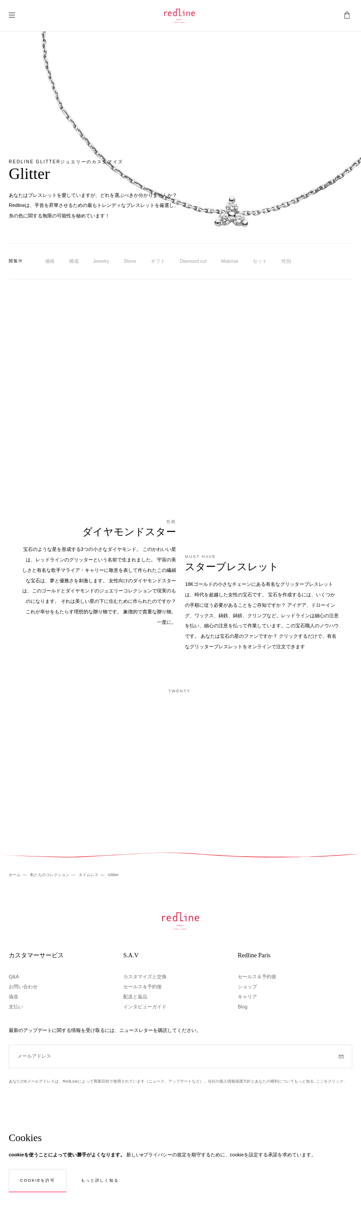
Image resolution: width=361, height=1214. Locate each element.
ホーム (15, 875)
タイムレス (89, 875)
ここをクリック (330, 1081)
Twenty (179, 691)
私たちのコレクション (50, 875)
